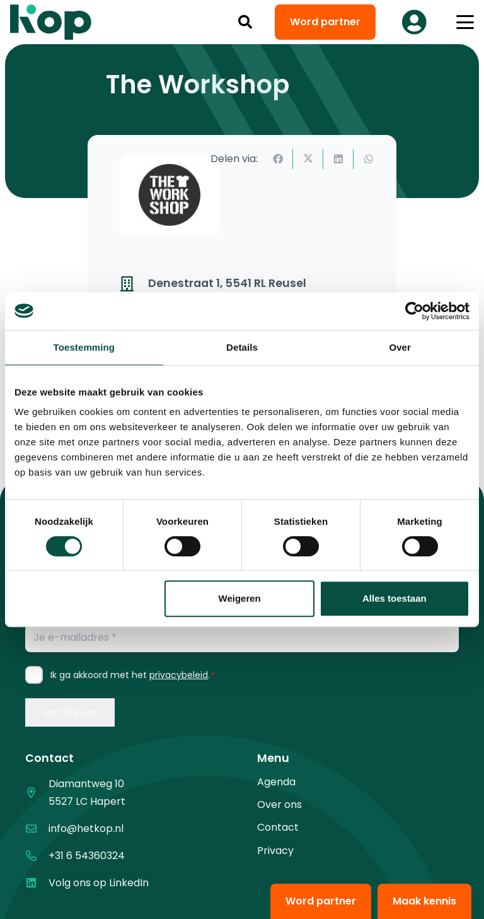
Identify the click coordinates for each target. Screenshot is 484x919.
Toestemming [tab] (84, 347)
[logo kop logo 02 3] (51, 22)
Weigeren (240, 598)
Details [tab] (242, 347)
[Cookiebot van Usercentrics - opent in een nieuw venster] (414, 310)
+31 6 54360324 (87, 855)
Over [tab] (400, 347)
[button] (245, 22)
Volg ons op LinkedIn (99, 882)
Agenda (276, 782)
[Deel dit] (278, 159)
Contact (278, 827)
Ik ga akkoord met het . (132, 675)
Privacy (275, 850)
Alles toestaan (394, 598)
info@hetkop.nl (86, 828)
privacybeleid (178, 675)
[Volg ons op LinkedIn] (37, 882)
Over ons (279, 804)
